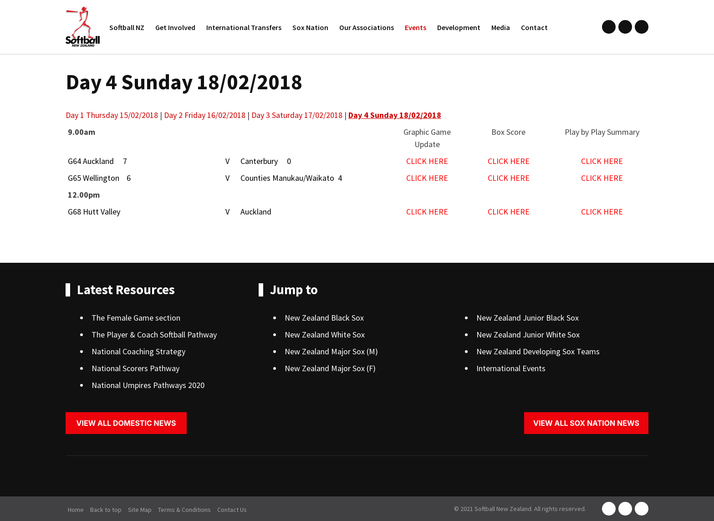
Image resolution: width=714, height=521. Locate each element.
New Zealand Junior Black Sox (527, 317)
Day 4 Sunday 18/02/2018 (394, 115)
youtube (641, 27)
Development (458, 27)
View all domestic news (126, 423)
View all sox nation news (586, 423)
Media (500, 27)
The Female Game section (136, 317)
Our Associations (366, 27)
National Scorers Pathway (135, 368)
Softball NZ (126, 27)
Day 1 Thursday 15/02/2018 (112, 115)
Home (76, 510)
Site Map (140, 510)
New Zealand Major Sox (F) (330, 368)
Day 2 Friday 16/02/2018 (204, 115)
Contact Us (232, 510)
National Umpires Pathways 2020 (148, 385)
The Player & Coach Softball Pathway (154, 334)
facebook (609, 27)
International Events (511, 368)
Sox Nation (310, 27)
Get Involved (175, 27)
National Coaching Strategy (138, 351)
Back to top (106, 510)
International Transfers (243, 27)
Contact (534, 27)
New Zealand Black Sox (324, 317)
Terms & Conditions (184, 510)
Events (415, 27)
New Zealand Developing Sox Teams (538, 351)
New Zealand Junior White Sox (528, 334)
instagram (625, 27)
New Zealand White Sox (325, 334)
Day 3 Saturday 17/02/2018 (296, 115)
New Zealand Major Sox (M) (331, 351)
